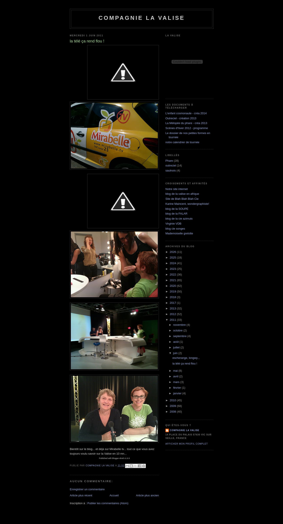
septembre (180, 336)
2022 (173, 274)
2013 (173, 308)
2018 (173, 297)
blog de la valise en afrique (182, 193)
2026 (173, 252)
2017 (173, 302)
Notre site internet (176, 189)
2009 (173, 406)
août (176, 341)
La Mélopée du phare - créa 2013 (186, 123)
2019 (173, 291)
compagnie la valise (184, 430)
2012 (173, 314)
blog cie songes (175, 228)
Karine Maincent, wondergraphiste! (187, 203)
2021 (173, 280)
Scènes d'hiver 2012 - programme (186, 128)
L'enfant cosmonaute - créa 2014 (186, 113)
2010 (173, 400)
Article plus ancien (147, 495)
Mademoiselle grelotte (179, 233)
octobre (178, 330)
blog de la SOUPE (176, 208)
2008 (173, 411)
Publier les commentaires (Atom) (107, 503)
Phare (169, 160)
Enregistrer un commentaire (87, 489)
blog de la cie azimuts (179, 218)
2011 (173, 319)
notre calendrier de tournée (182, 142)
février (177, 387)
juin (175, 353)
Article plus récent (81, 495)
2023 (173, 268)
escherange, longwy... (186, 357)
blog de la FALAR (176, 213)
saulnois (170, 170)
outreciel (170, 165)
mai (176, 370)
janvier (177, 393)
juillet (176, 347)
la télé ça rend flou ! (184, 363)
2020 (173, 285)
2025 (173, 257)
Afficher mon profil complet (186, 444)
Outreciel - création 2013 (180, 118)
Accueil (114, 495)
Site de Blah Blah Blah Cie (181, 198)
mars (176, 382)
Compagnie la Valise (141, 18)
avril (176, 376)
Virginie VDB (173, 223)
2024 (173, 263)
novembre (179, 324)
